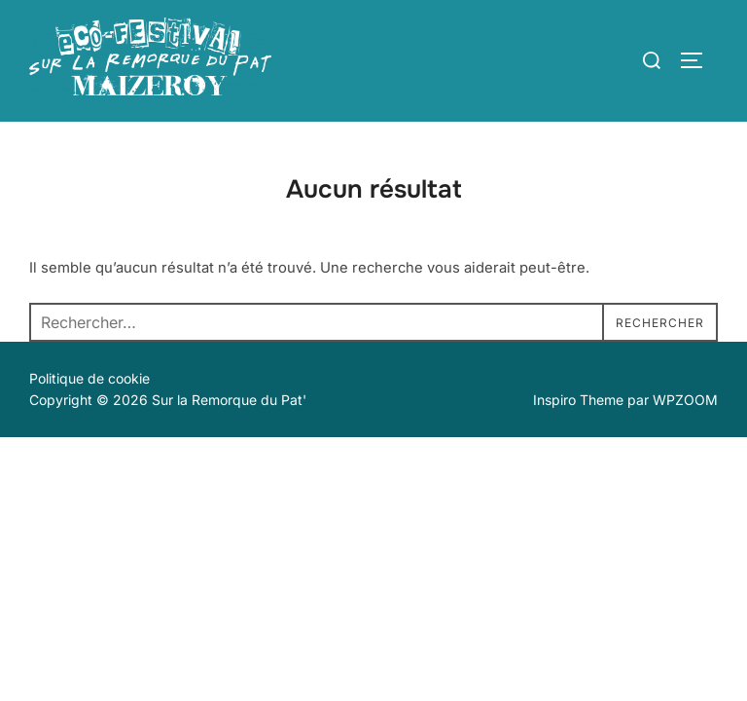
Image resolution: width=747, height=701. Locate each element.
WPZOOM (685, 399)
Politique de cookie (89, 378)
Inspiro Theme (578, 399)
